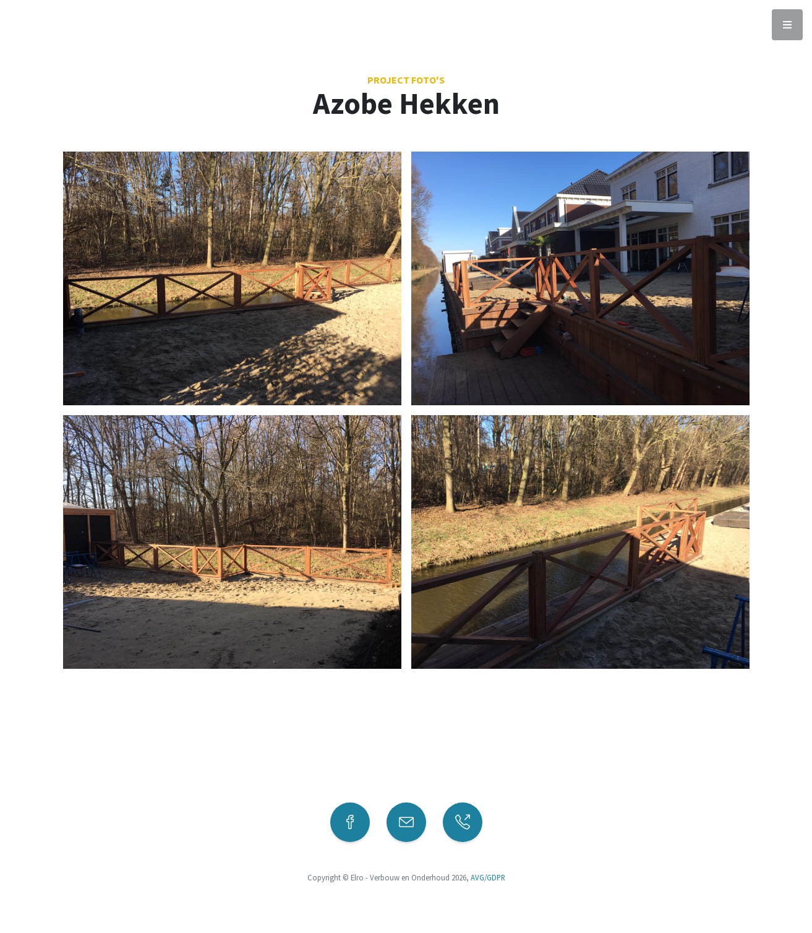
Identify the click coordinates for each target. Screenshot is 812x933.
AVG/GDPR (488, 877)
